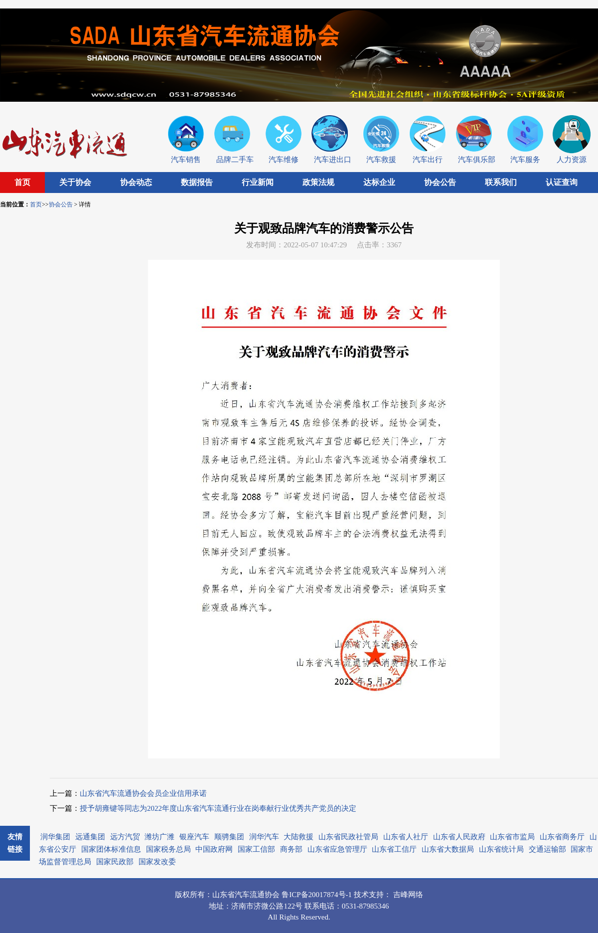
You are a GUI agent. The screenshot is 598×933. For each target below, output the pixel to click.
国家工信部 (256, 849)
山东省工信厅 (394, 849)
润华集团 (55, 837)
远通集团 (90, 837)
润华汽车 (264, 837)
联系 (311, 906)
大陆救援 (298, 837)
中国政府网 (214, 849)
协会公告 (440, 182)
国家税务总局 (168, 849)
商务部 (291, 849)
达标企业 (379, 182)
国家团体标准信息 (111, 849)
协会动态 (136, 182)
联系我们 (501, 182)
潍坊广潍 (159, 837)
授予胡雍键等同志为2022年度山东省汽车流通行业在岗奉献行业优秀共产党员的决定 (218, 808)
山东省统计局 (501, 849)
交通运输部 (547, 849)
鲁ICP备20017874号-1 (318, 895)
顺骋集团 (229, 837)
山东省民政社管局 (348, 837)
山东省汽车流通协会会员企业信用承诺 (143, 793)
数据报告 (197, 182)
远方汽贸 (125, 837)
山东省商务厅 (562, 837)
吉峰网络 (408, 895)
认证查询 (562, 182)
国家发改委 (157, 862)
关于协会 (75, 182)
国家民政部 (115, 862)
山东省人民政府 (459, 837)
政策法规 (318, 182)
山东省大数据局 (448, 849)
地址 (216, 906)
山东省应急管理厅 (337, 849)
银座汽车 (194, 837)
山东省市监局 (512, 837)
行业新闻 (258, 182)
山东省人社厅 (405, 837)
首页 (22, 182)
